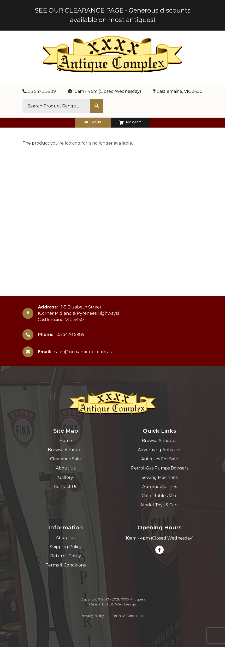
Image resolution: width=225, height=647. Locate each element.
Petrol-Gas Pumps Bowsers (159, 468)
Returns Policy (65, 555)
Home (65, 440)
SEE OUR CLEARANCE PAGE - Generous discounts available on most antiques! (113, 15)
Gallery (65, 477)
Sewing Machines (159, 477)
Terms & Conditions (66, 565)
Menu (93, 123)
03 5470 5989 (39, 91)
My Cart (130, 123)
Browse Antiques (65, 449)
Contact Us (65, 486)
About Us (65, 468)
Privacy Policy (92, 616)
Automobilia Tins (159, 486)
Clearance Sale (65, 458)
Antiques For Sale (159, 458)
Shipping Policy (66, 546)
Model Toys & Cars (159, 504)
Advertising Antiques (159, 449)
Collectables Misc (159, 495)
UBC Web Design (121, 604)
